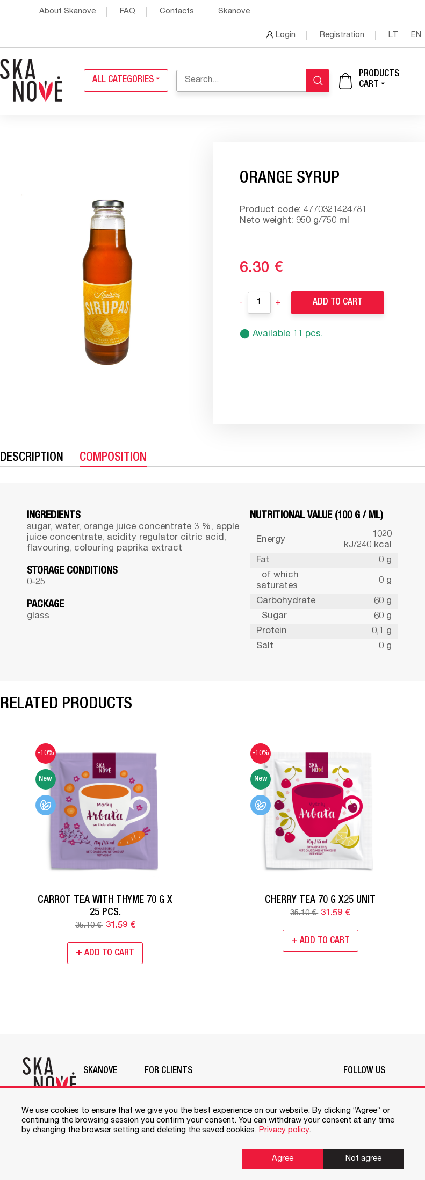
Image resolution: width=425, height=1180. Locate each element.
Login (281, 35)
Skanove (234, 12)
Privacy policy (284, 1130)
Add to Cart (338, 302)
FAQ (127, 12)
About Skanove (67, 12)
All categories (126, 80)
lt (394, 35)
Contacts (177, 12)
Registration (342, 35)
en (416, 35)
